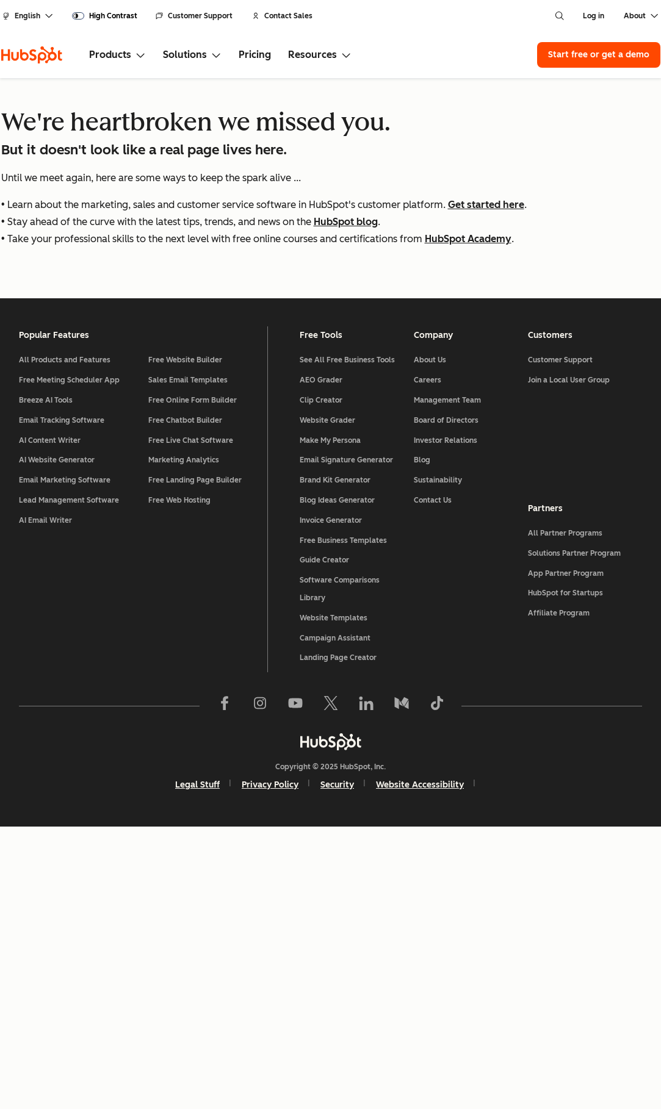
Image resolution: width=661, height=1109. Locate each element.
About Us (430, 642)
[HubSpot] (31, 55)
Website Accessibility (420, 1067)
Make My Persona (330, 722)
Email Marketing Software (65, 762)
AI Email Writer (46, 803)
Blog (422, 742)
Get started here (486, 204)
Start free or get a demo (598, 54)
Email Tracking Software (62, 702)
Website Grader (328, 702)
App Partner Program (566, 855)
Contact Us (433, 782)
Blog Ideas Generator (337, 782)
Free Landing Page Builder (195, 762)
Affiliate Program (559, 895)
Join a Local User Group (569, 662)
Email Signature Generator (347, 742)
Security (337, 1067)
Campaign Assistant (335, 920)
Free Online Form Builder (192, 682)
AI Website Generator (57, 742)
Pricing (255, 54)
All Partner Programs (565, 815)
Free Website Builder (185, 642)
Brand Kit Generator (335, 762)
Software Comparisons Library (340, 871)
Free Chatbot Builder (185, 702)
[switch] (104, 16)
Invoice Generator (331, 803)
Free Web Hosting (179, 782)
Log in (593, 16)
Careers (427, 662)
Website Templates (334, 900)
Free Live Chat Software (190, 722)
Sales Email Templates (188, 662)
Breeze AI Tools (46, 682)
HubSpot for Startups (565, 875)
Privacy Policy (270, 1067)
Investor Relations (445, 722)
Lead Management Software (70, 782)
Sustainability (438, 762)
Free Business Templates (344, 822)
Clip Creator (321, 682)
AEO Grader (321, 662)
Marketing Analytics (183, 742)
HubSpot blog (346, 222)
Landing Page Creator (338, 940)
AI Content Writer (50, 722)
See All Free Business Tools (348, 642)
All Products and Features (65, 642)
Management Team (447, 682)
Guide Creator (325, 842)
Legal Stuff (197, 1067)
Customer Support (194, 16)
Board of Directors (446, 702)
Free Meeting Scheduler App (70, 662)
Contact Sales (282, 16)
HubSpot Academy (468, 239)
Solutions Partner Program (574, 835)
